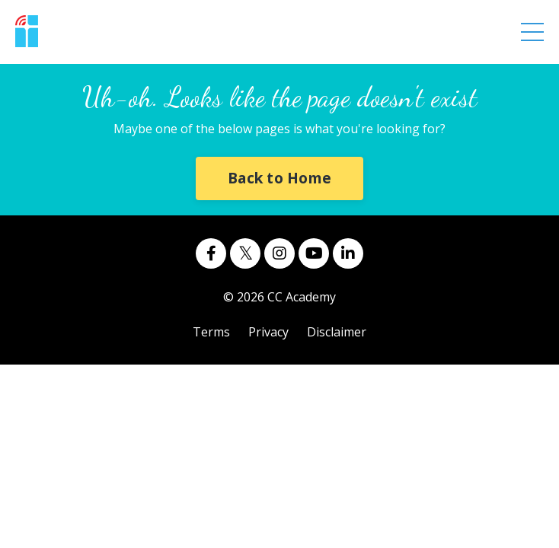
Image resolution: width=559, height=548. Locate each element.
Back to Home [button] (279, 177)
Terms (211, 331)
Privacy (268, 331)
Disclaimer (336, 331)
